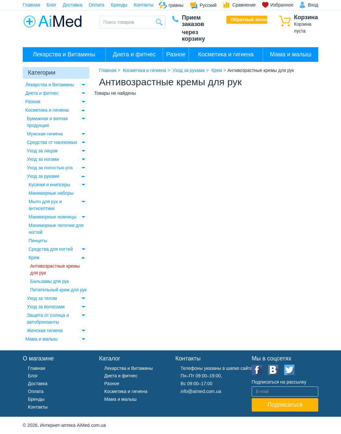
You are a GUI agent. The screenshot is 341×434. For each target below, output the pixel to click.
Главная (31, 4)
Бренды (119, 4)
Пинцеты (38, 240)
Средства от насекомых (52, 142)
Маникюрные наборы (51, 193)
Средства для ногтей (51, 249)
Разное (175, 54)
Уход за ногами (43, 159)
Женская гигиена (45, 330)
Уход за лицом (42, 150)
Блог (51, 4)
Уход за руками (43, 176)
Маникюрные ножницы (52, 216)
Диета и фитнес (134, 54)
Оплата (96, 4)
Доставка (72, 4)
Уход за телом (42, 298)
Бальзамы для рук (49, 281)
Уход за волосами (46, 306)
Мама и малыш (290, 54)
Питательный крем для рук (58, 289)
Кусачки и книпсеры (49, 184)
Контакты (143, 4)
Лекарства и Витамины (64, 54)
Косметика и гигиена (226, 54)
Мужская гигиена (45, 133)
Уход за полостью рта (50, 167)
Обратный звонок (249, 19)
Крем (34, 257)
